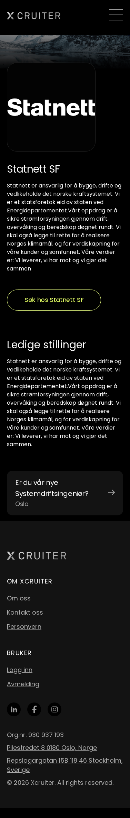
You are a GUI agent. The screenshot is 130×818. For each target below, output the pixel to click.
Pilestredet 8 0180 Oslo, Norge (52, 747)
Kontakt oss (25, 612)
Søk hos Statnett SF (53, 299)
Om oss (19, 598)
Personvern (24, 626)
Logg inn (19, 669)
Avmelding (23, 684)
